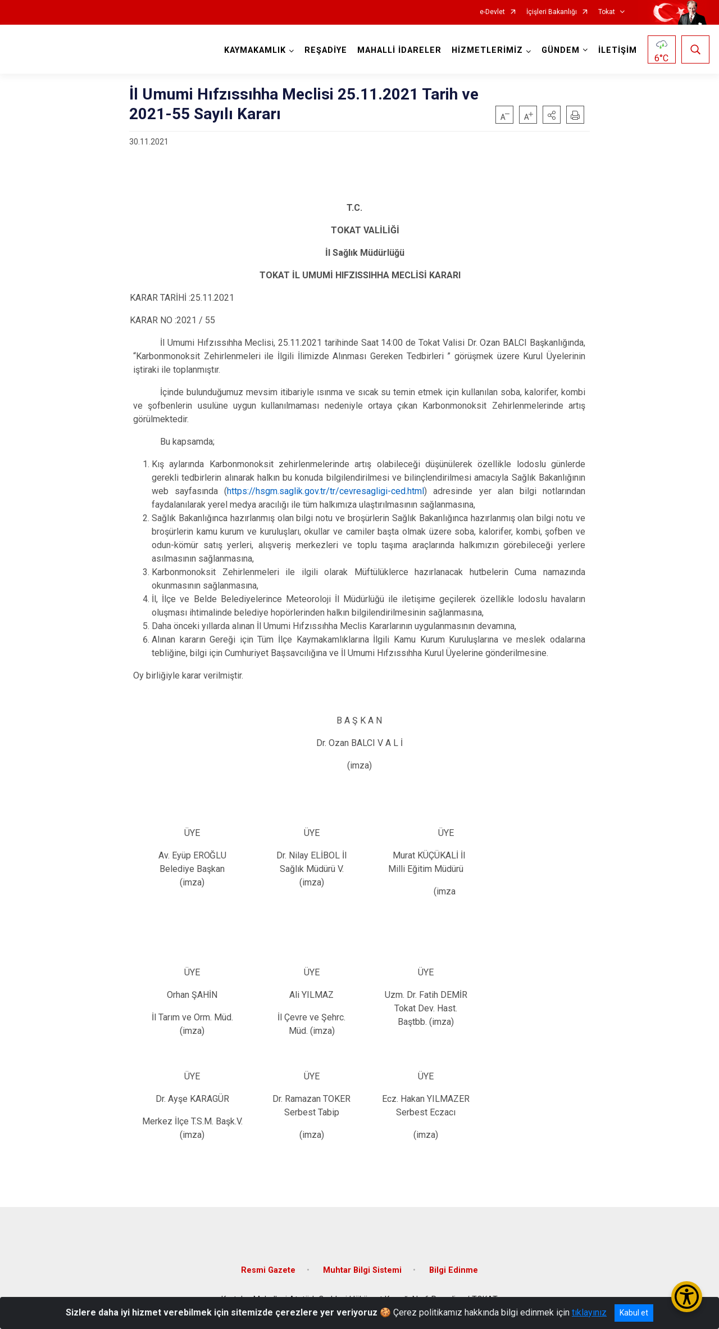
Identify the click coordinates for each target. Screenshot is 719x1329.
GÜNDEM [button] (560, 50)
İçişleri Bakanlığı (551, 12)
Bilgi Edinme (453, 1270)
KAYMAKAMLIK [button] (255, 50)
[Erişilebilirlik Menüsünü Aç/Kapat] (686, 1296)
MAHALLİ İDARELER (399, 50)
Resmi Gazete (268, 1270)
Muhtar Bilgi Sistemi (362, 1270)
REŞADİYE (325, 50)
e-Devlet (492, 12)
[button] (552, 115)
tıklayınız (589, 1312)
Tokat (606, 12)
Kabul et (634, 1312)
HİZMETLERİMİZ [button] (487, 50)
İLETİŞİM (617, 50)
